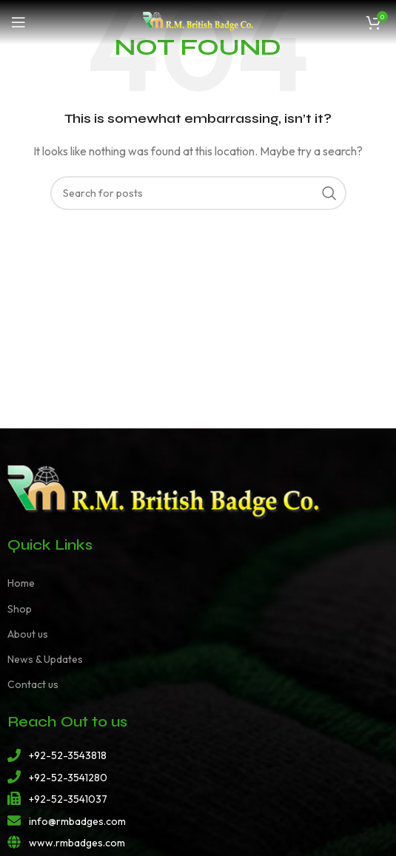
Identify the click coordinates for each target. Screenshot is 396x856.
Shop (19, 609)
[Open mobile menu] (18, 22)
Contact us (32, 684)
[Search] (198, 193)
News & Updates (45, 659)
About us (27, 634)
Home (21, 583)
